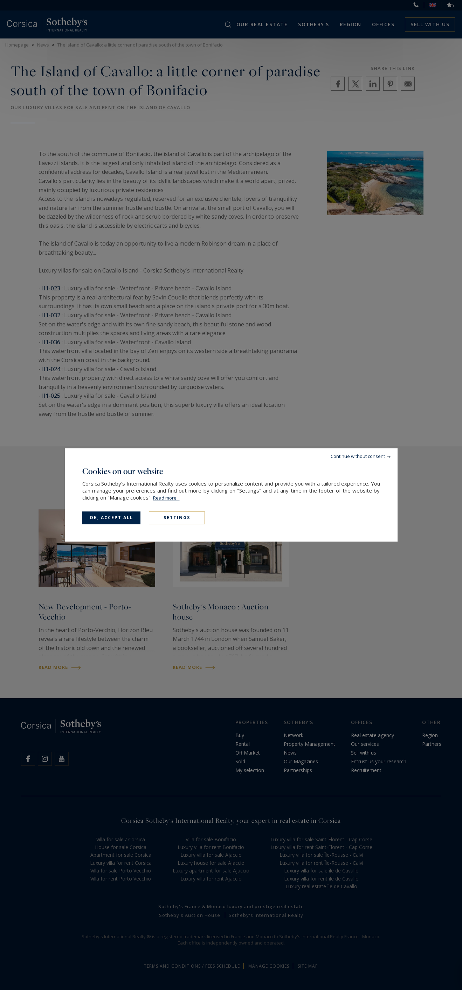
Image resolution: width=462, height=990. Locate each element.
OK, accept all (111, 518)
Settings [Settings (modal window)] (177, 518)
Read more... (166, 498)
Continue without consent (358, 456)
